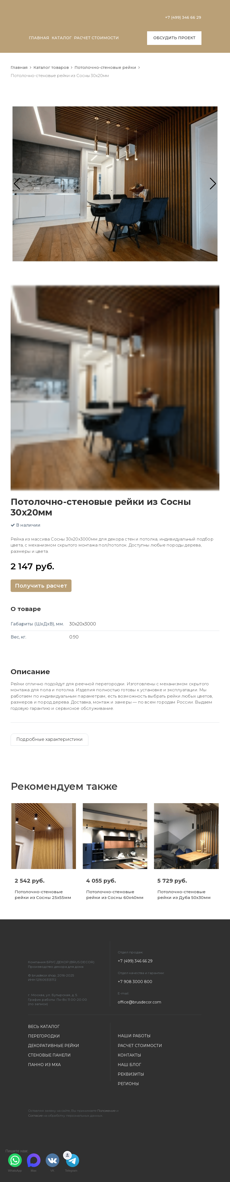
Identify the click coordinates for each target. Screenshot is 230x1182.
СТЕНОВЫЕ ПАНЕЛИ (49, 1055)
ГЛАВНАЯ (39, 37)
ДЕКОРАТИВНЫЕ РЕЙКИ (53, 1045)
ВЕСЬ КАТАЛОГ (44, 1026)
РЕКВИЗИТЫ (131, 1074)
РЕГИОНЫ (128, 1083)
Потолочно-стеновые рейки (105, 67)
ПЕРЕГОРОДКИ (44, 1036)
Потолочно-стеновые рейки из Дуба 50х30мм (184, 894)
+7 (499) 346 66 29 (183, 17)
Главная (19, 67)
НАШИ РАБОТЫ (134, 1035)
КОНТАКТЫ (129, 1055)
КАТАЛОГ (62, 37)
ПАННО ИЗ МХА (44, 1064)
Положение (106, 1111)
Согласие (35, 1115)
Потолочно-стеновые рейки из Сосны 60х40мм (115, 894)
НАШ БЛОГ (129, 1064)
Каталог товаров (51, 67)
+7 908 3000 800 (135, 981)
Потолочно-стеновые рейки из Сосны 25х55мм (43, 894)
